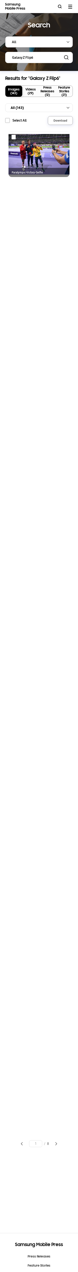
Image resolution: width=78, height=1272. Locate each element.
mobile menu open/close (70, 6)
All (14, 41)
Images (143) (14, 91)
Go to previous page (22, 1144)
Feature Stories (39, 1265)
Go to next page (56, 1144)
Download (60, 120)
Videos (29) (30, 91)
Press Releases (39, 1256)
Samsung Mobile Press (15, 6)
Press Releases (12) (47, 91)
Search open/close (59, 6)
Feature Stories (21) (64, 91)
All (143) (17, 107)
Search (66, 57)
